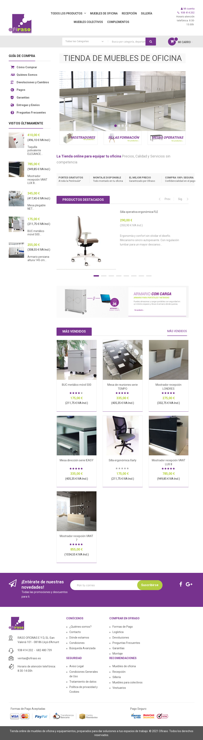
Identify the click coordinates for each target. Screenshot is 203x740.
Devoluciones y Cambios (33, 82)
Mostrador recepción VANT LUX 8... (37, 179)
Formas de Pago (122, 626)
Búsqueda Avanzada (82, 648)
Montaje (117, 653)
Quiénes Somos (27, 74)
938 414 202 (25, 650)
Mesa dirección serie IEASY (76, 460)
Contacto (75, 632)
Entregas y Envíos (28, 105)
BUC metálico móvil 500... (35, 232)
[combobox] (109, 41)
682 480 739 (44, 650)
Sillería (116, 677)
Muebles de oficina (124, 666)
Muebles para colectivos (127, 682)
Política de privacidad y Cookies (83, 689)
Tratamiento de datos (82, 681)
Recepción (119, 671)
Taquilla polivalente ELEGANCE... (35, 150)
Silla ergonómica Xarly (122, 460)
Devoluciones (120, 637)
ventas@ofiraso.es (29, 658)
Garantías (23, 97)
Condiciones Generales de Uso (83, 674)
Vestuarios (119, 687)
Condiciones (77, 642)
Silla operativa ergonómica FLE (139, 211)
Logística (118, 632)
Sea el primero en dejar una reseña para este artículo (122, 469)
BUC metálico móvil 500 (76, 384)
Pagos (21, 89)
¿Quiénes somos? (80, 626)
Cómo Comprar (27, 67)
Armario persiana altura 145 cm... (38, 258)
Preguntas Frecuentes (31, 112)
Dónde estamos (79, 637)
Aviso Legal (76, 666)
